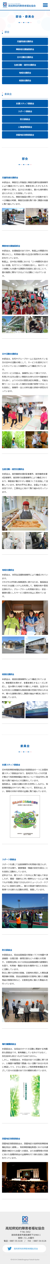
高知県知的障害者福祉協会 (17, 5)
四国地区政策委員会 (25, 134)
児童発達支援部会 (25, 41)
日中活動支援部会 (25, 57)
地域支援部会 (25, 72)
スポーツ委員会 (25, 111)
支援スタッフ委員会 (25, 103)
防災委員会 (25, 119)
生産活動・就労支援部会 (25, 64)
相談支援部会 (25, 80)
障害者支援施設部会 (25, 49)
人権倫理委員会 (25, 126)
